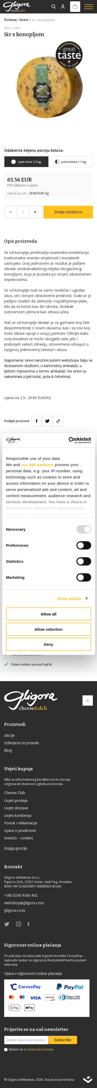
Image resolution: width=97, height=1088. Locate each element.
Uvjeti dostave (16, 807)
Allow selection (48, 629)
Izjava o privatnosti (20, 830)
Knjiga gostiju (15, 848)
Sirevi (25, 20)
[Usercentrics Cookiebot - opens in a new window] (69, 440)
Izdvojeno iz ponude (21, 743)
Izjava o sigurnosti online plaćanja (33, 973)
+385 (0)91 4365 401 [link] (21, 895)
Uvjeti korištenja (17, 815)
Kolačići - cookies (18, 837)
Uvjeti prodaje (16, 800)
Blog (8, 750)
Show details (69, 598)
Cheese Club (14, 793)
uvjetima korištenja (40, 1049)
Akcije (9, 735)
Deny (48, 644)
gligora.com (14, 910)
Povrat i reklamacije (20, 822)
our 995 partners (37, 464)
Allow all (48, 614)
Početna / (11, 20)
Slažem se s (31, 1049)
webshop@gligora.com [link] (24, 903)
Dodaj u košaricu (68, 212)
